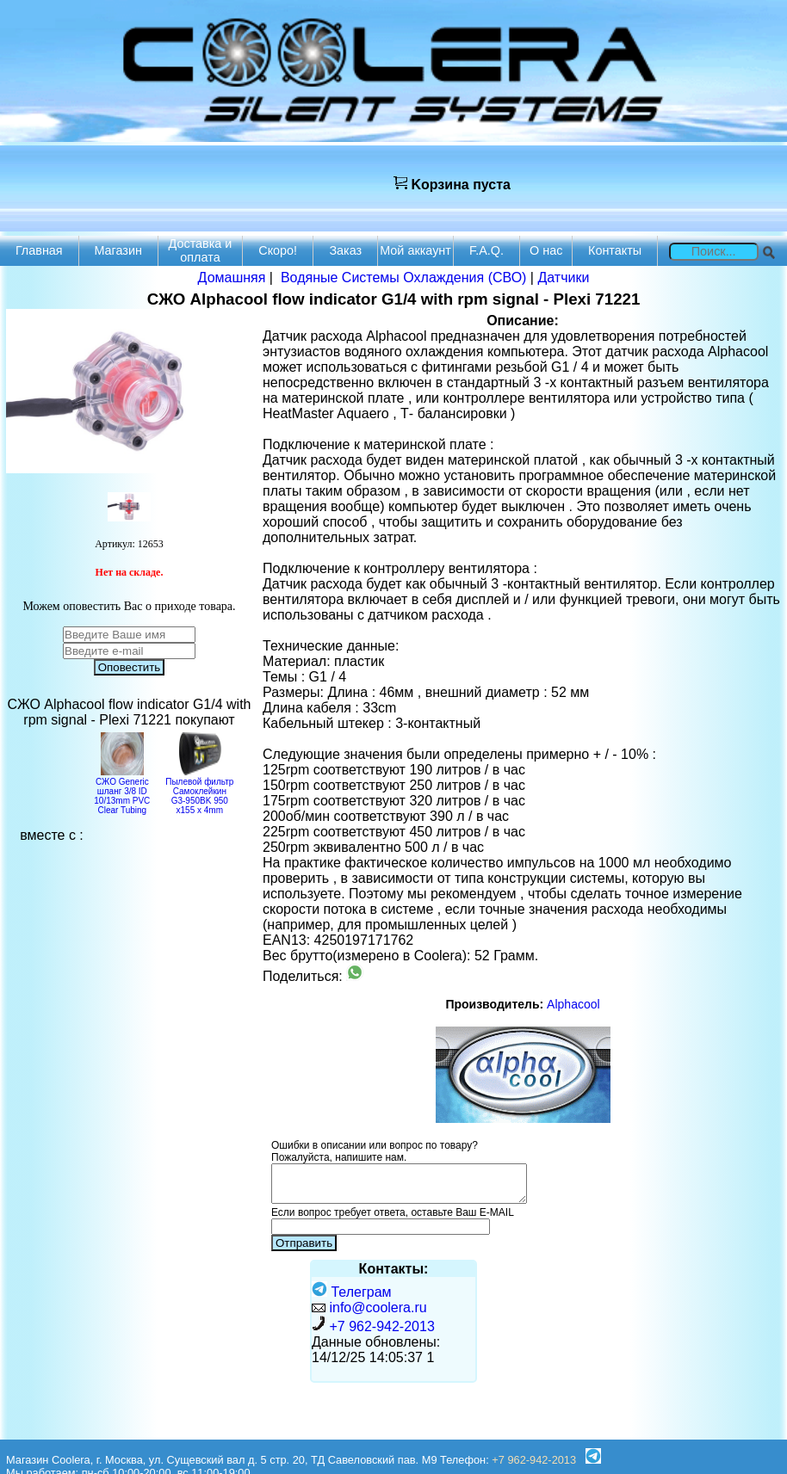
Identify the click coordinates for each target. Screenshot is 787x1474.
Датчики (563, 277)
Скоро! (277, 250)
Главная (39, 250)
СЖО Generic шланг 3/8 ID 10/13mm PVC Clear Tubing (122, 791)
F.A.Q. (486, 250)
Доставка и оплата (200, 250)
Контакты (614, 250)
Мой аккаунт (415, 250)
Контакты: (394, 1268)
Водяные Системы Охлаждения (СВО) (404, 277)
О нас (546, 250)
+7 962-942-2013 (381, 1326)
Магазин (118, 250)
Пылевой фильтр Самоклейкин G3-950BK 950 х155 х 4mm (199, 791)
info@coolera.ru (377, 1307)
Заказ (345, 250)
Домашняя (232, 277)
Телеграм (352, 1292)
